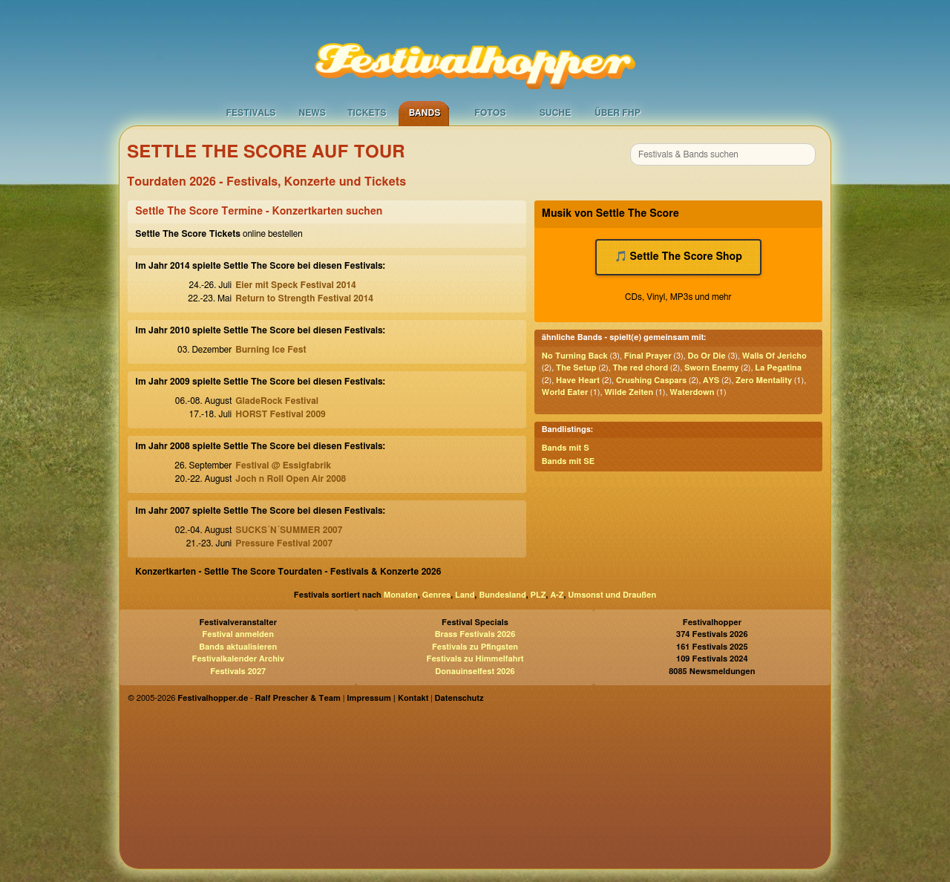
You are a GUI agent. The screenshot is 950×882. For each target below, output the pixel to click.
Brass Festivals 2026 (475, 634)
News (312, 112)
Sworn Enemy (711, 368)
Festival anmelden (238, 634)
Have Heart (578, 380)
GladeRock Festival (276, 400)
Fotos (489, 112)
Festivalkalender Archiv (237, 659)
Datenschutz (459, 698)
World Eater (565, 392)
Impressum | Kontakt (387, 698)
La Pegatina (778, 368)
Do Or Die (707, 356)
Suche (555, 112)
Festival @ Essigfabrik (283, 465)
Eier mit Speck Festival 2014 (295, 285)
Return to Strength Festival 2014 (304, 298)
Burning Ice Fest (270, 349)
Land (465, 595)
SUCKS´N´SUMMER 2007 (288, 530)
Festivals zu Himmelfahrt (474, 659)
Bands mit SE (568, 461)
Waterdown (691, 392)
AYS (711, 380)
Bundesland (502, 595)
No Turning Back (575, 356)
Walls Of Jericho (774, 356)
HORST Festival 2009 (280, 414)
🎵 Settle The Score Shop (678, 257)
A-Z (556, 595)
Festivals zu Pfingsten (475, 647)
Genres (436, 595)
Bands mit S (565, 448)
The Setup (576, 368)
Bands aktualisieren (238, 647)
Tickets (367, 112)
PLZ (538, 595)
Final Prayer (648, 356)
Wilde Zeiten (628, 392)
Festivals (250, 112)
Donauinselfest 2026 (474, 671)
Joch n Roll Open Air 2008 (290, 478)
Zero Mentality (764, 380)
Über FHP (617, 112)
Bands (425, 112)
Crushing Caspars (651, 380)
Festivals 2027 (238, 671)
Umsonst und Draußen (612, 595)
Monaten (401, 595)
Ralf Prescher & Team (298, 698)
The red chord (640, 368)
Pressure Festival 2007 (283, 543)
